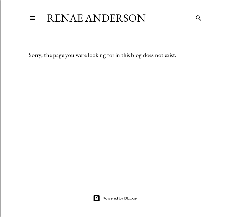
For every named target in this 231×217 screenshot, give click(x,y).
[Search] (198, 17)
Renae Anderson (96, 18)
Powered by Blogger (115, 198)
